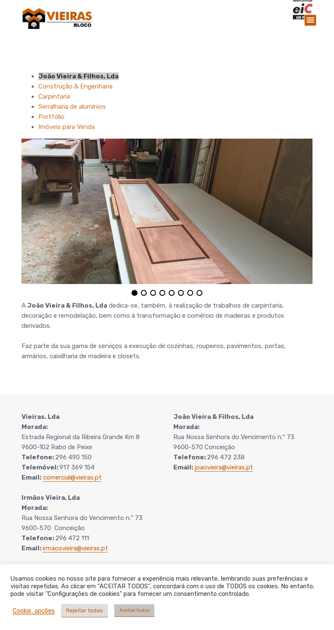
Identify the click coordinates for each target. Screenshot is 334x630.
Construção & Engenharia (75, 86)
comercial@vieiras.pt (72, 477)
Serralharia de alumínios (72, 106)
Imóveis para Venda (66, 127)
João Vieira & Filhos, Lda (78, 76)
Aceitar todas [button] (134, 610)
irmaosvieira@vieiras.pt (75, 548)
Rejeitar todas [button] (84, 610)
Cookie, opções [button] (34, 610)
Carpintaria (54, 96)
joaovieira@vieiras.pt (223, 467)
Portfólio (51, 117)
